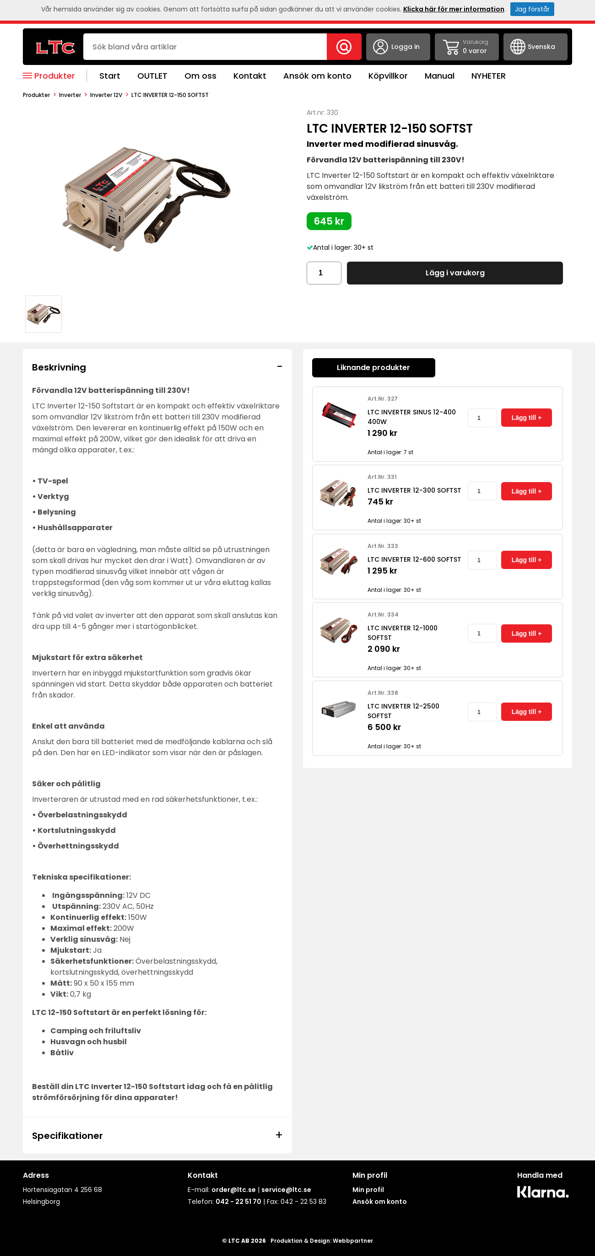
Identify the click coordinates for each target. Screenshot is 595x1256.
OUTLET (152, 75)
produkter (36, 95)
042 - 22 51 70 (238, 1201)
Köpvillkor (388, 75)
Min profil (368, 1189)
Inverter (70, 95)
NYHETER (488, 75)
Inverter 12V (106, 95)
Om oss (200, 75)
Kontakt (249, 75)
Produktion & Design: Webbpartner (321, 1241)
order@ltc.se (233, 1189)
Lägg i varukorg (455, 273)
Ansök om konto (317, 75)
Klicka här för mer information (453, 9)
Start (109, 75)
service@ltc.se (286, 1189)
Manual (439, 75)
